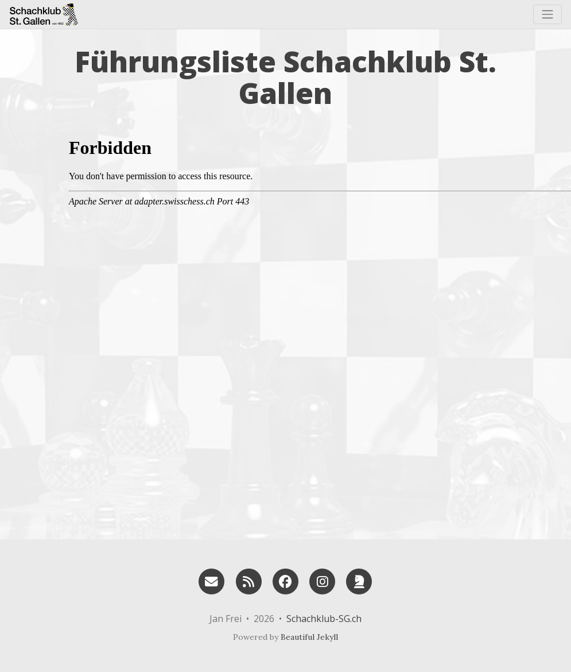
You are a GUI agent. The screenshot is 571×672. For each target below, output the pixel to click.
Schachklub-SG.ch (324, 618)
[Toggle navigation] (547, 14)
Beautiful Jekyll (309, 637)
